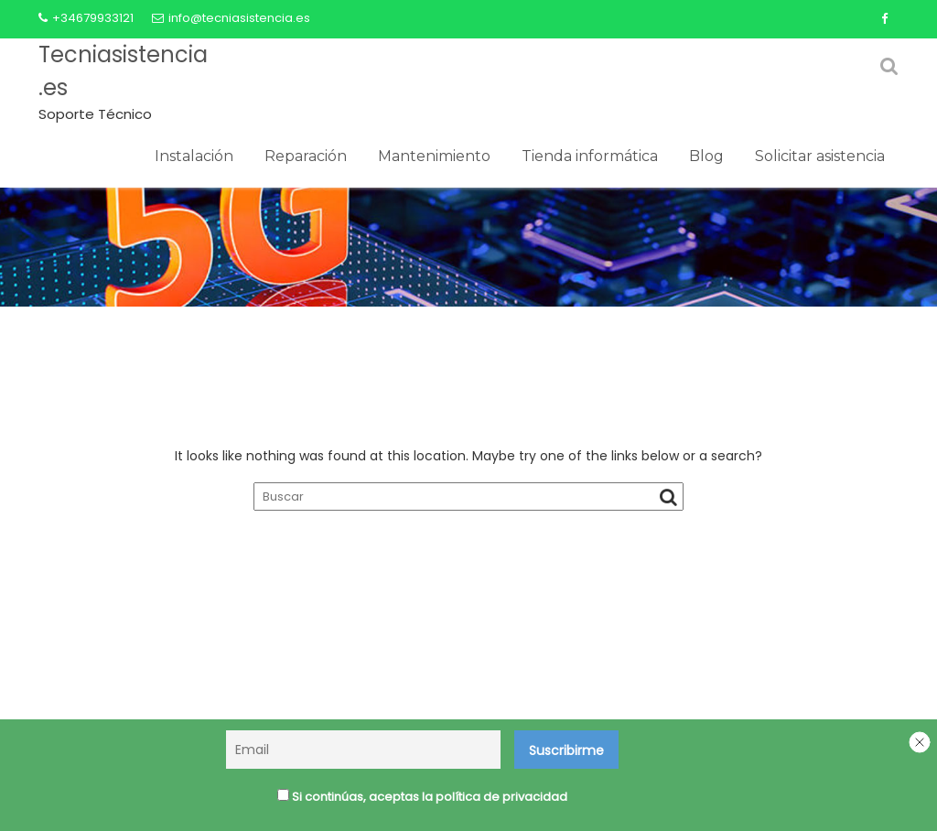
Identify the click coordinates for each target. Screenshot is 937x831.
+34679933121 (86, 18)
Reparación (305, 156)
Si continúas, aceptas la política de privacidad (422, 796)
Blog (706, 156)
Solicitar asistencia (820, 156)
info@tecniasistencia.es (231, 18)
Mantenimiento (434, 156)
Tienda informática (590, 156)
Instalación (194, 156)
